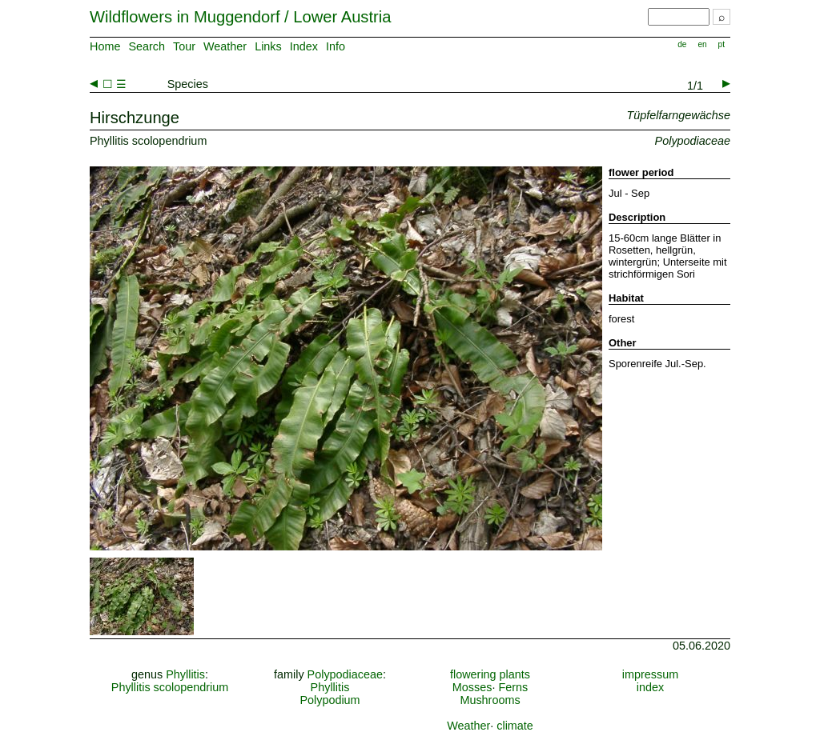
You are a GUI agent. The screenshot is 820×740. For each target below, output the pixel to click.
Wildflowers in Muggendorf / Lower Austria (240, 17)
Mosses (472, 687)
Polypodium (329, 700)
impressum (650, 674)
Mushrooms (490, 700)
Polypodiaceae (345, 674)
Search (146, 46)
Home (105, 46)
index (650, 687)
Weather (225, 46)
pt (721, 44)
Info (335, 46)
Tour (184, 46)
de (681, 44)
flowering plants (490, 674)
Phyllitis (185, 674)
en (701, 44)
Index (304, 46)
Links (268, 46)
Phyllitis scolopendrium (169, 687)
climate (514, 725)
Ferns (513, 687)
